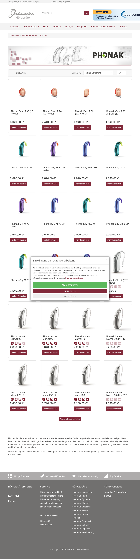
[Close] (106, 259)
